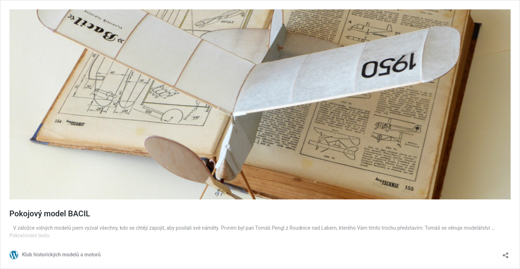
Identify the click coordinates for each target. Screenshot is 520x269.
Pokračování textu (29, 235)
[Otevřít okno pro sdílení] (506, 253)
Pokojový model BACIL (49, 213)
